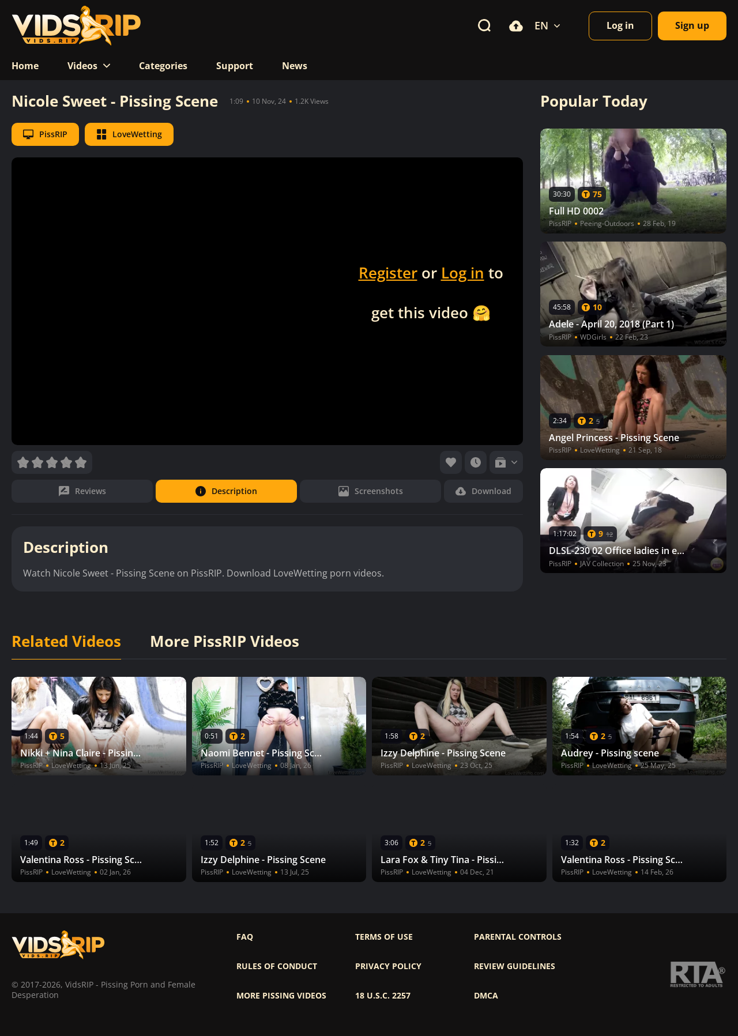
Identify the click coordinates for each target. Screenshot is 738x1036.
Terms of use (384, 937)
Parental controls (518, 937)
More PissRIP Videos (224, 641)
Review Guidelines (514, 966)
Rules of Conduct (276, 966)
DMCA (486, 995)
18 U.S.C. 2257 (383, 995)
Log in (462, 272)
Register (388, 272)
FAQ (244, 937)
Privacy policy (388, 966)
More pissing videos (281, 995)
